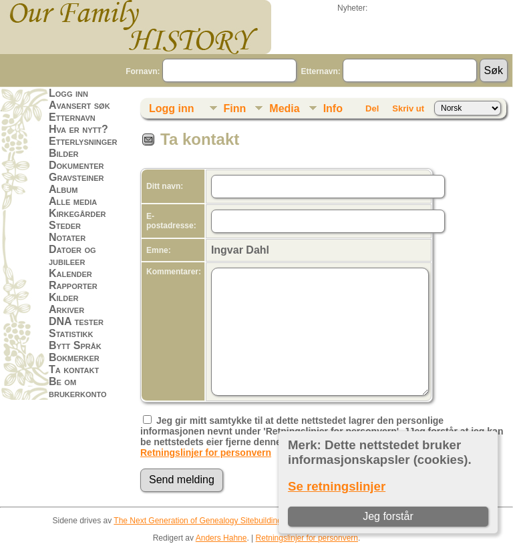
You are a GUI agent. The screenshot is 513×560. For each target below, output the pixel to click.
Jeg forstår (388, 516)
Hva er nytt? (78, 129)
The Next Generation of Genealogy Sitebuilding (198, 520)
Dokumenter (76, 165)
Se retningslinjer (336, 486)
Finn (235, 108)
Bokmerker (74, 357)
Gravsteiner (76, 177)
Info (333, 108)
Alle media (73, 201)
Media (284, 108)
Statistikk (71, 333)
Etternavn (72, 117)
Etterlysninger (83, 141)
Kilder (64, 297)
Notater (67, 237)
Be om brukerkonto (78, 387)
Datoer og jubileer (72, 255)
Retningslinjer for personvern (205, 452)
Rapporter (73, 285)
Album (63, 189)
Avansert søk (79, 105)
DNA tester (76, 321)
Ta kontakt (74, 369)
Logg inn (68, 93)
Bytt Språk (75, 345)
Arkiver (66, 309)
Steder (65, 225)
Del (372, 108)
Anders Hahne (221, 538)
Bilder (64, 153)
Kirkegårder (77, 213)
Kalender (70, 273)
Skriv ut (408, 108)
